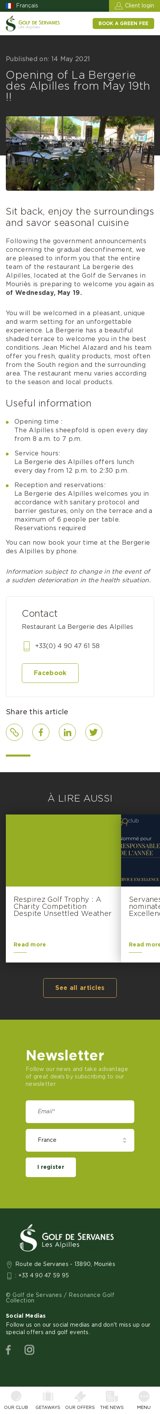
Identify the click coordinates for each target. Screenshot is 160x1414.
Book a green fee (123, 23)
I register (50, 1167)
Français (27, 6)
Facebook (50, 673)
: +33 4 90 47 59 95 (42, 1276)
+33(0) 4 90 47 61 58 (67, 646)
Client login (139, 6)
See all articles (79, 988)
